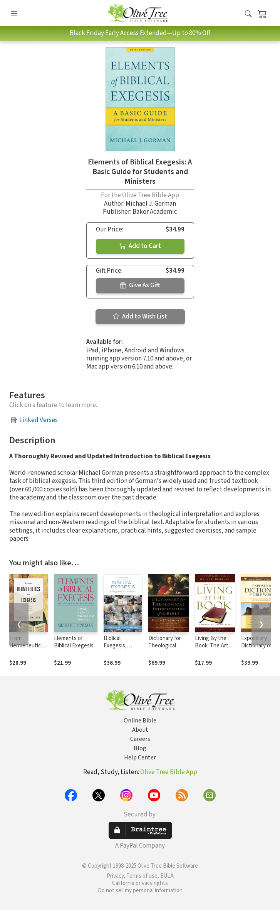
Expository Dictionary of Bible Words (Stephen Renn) (260, 649)
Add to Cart (140, 246)
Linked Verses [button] (38, 420)
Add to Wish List (140, 316)
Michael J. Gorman (151, 203)
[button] (248, 14)
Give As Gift (140, 285)
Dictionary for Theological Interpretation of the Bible (165, 649)
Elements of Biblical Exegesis (74, 642)
